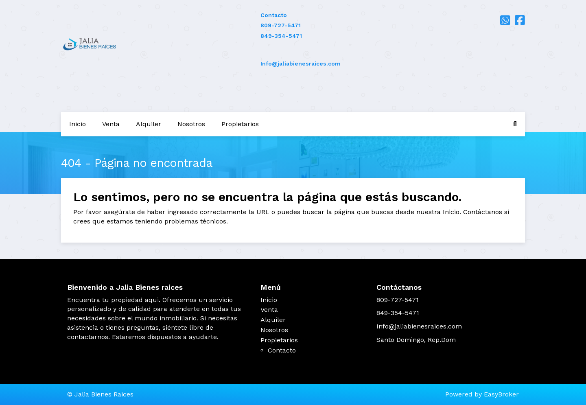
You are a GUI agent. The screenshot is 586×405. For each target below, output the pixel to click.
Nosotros (191, 124)
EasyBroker (501, 394)
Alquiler (148, 124)
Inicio (77, 124)
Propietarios (240, 124)
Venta (111, 124)
